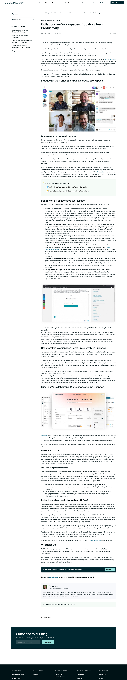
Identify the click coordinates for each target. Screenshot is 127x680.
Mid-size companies (17, 675)
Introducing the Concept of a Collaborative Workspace (20, 31)
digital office (100, 172)
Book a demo (104, 3)
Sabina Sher (46, 33)
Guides (79, 678)
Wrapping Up (16, 51)
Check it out (109, 569)
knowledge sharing (94, 540)
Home (42, 13)
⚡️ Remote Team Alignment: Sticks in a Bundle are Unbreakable (67, 191)
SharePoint (102, 675)
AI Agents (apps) (16, 678)
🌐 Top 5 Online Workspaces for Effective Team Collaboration (66, 187)
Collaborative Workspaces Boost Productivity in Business (22, 41)
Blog (47, 13)
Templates (80, 675)
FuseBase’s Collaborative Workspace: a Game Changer (21, 46)
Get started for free (117, 3)
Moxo (101, 678)
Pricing (35, 675)
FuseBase (44, 435)
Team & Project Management (51, 20)
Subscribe (48, 642)
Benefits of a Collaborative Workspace (20, 36)
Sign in (94, 3)
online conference (110, 59)
